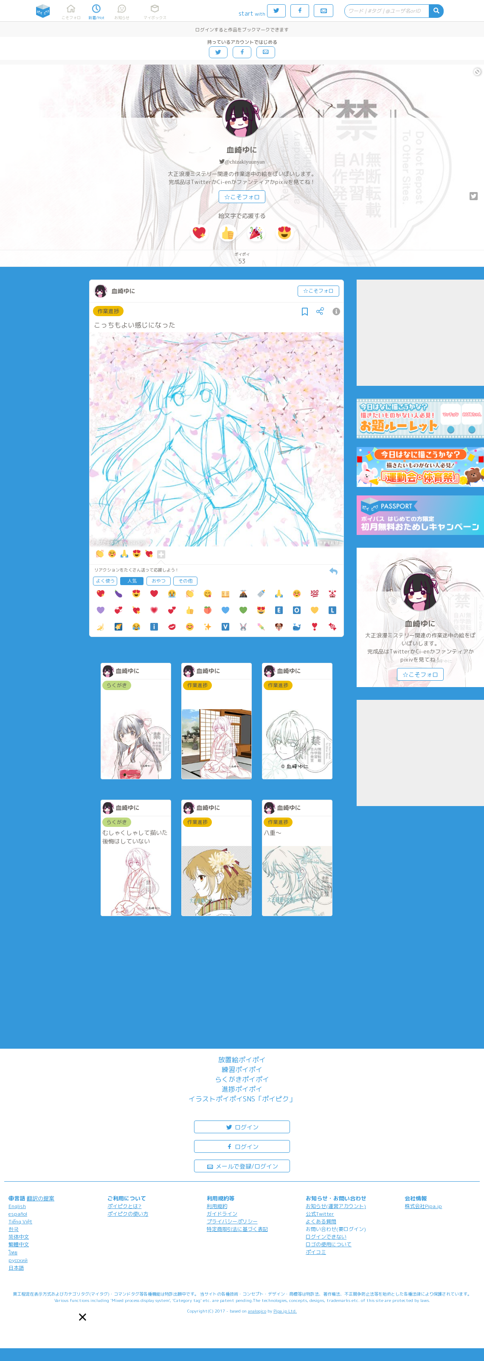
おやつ (159, 580)
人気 (132, 580)
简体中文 (18, 1236)
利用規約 (217, 1206)
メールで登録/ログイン (242, 1165)
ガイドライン (222, 1213)
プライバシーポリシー (232, 1221)
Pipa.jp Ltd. (285, 1311)
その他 (185, 580)
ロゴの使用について (329, 1244)
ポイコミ (316, 1252)
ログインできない (326, 1236)
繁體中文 (18, 1244)
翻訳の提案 (40, 1198)
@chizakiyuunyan (245, 161)
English (17, 1206)
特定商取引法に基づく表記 (237, 1229)
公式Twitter (320, 1213)
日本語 (16, 1267)
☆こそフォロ (242, 197)
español (17, 1213)
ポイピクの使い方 (127, 1213)
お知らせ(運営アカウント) (336, 1206)
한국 (13, 1229)
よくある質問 (321, 1221)
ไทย (12, 1252)
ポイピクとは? (124, 1206)
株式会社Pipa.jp (423, 1206)
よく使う (105, 580)
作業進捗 (108, 311)
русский (18, 1260)
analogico (257, 1311)
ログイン (242, 1126)
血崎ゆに (242, 149)
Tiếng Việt (20, 1221)
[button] (82, 1317)
